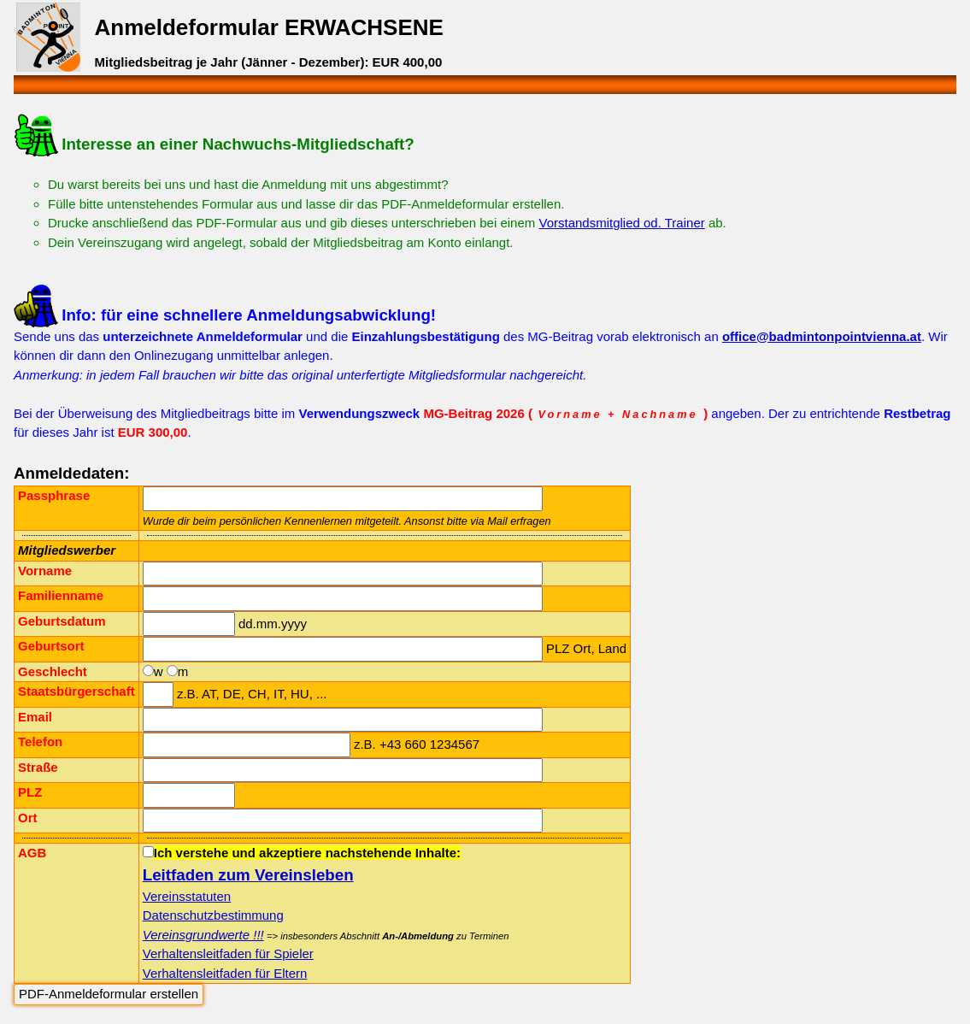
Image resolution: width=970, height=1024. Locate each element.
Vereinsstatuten (187, 896)
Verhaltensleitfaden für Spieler (228, 953)
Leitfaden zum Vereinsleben (248, 875)
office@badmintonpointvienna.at (821, 336)
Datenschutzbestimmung (213, 915)
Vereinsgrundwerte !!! (203, 934)
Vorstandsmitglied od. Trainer (621, 222)
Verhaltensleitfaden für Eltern (225, 973)
